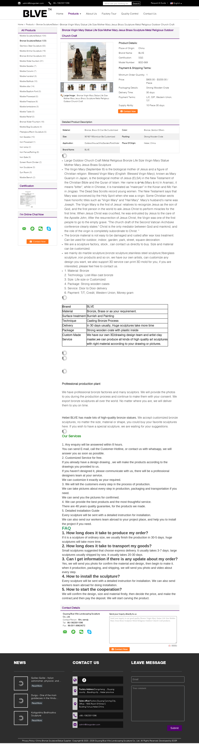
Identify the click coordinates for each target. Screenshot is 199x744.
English (178, 3)
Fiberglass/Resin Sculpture (32, 132)
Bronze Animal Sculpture (31, 56)
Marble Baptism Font (29, 91)
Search (136, 3)
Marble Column (26, 71)
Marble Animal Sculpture (31, 51)
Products (73, 13)
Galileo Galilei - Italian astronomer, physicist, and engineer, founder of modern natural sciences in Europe (46, 679)
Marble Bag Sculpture (29, 127)
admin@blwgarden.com (33, 3)
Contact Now (129, 111)
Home (59, 13)
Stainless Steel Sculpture (31, 46)
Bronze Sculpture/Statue (47, 24)
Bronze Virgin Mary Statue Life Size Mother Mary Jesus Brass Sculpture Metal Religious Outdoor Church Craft (86, 98)
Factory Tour (109, 13)
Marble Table (25, 111)
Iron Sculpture (26, 167)
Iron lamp (24, 147)
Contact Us (149, 13)
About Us (91, 13)
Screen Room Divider (29, 162)
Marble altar (25, 86)
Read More (37, 686)
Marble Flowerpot (27, 96)
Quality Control (129, 13)
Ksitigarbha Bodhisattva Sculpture (43, 714)
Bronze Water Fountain (30, 121)
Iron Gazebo (25, 137)
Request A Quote (158, 3)
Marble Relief (25, 116)
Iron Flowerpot (26, 142)
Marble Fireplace (27, 101)
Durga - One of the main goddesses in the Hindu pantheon (43, 697)
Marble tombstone (28, 106)
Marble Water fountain (29, 61)
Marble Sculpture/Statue (30, 35)
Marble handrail (27, 76)
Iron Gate (24, 157)
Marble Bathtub (26, 81)
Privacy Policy (28, 740)
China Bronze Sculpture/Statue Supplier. (54, 740)
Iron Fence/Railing (28, 152)
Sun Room (24, 172)
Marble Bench (26, 177)
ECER (174, 740)
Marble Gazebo (26, 66)
